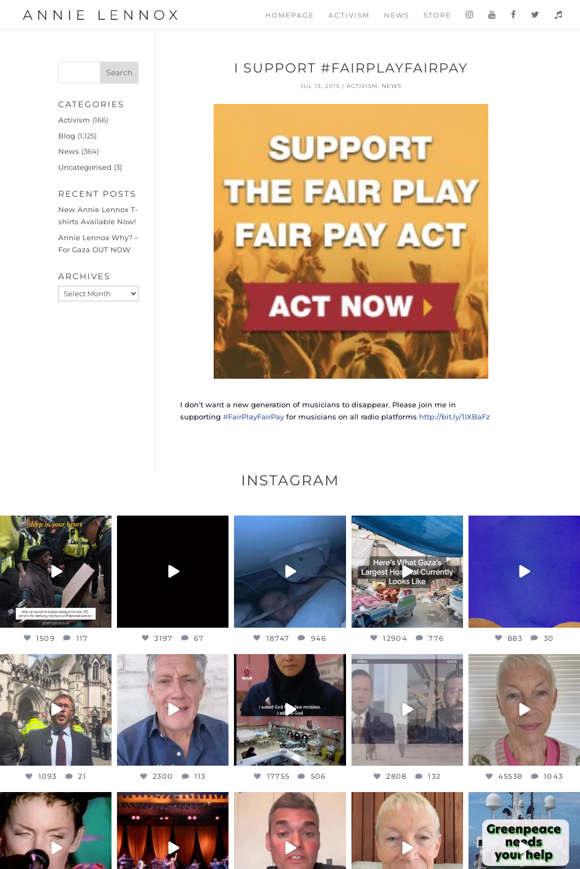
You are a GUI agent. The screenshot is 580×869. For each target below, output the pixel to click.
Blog (66, 135)
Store (437, 15)
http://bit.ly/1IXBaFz (454, 416)
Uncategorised (84, 167)
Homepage (289, 15)
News (396, 15)
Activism (349, 15)
